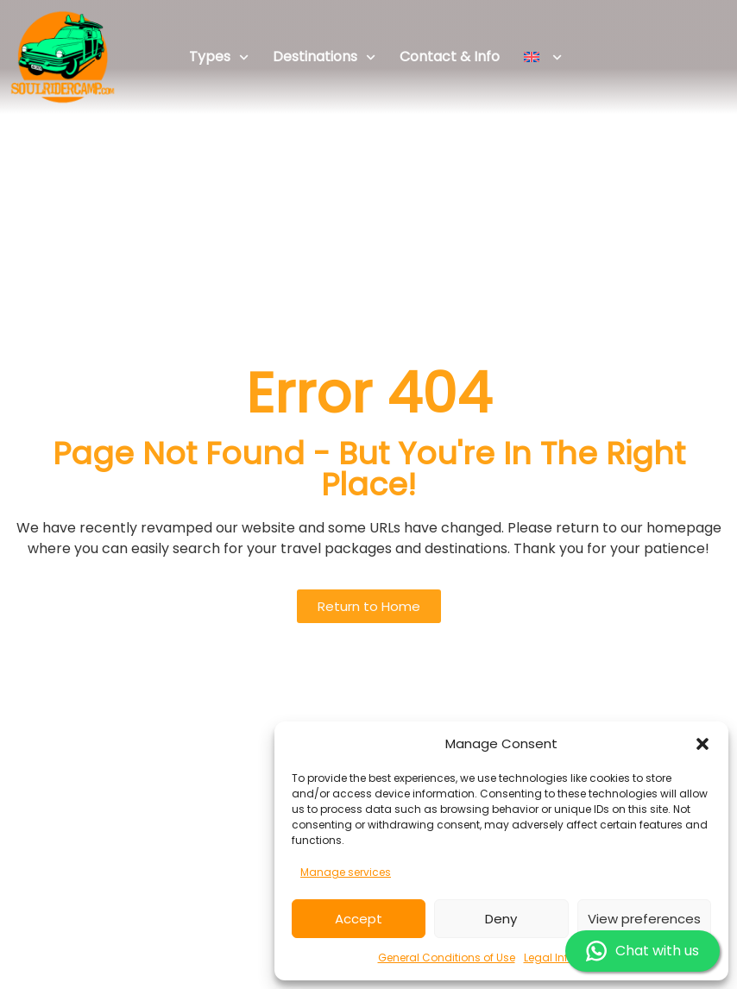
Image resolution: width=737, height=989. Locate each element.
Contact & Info (450, 56)
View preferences (644, 919)
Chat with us (642, 951)
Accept (358, 919)
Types (219, 57)
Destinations (324, 57)
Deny (501, 919)
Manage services (345, 872)
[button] (702, 744)
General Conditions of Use (446, 957)
